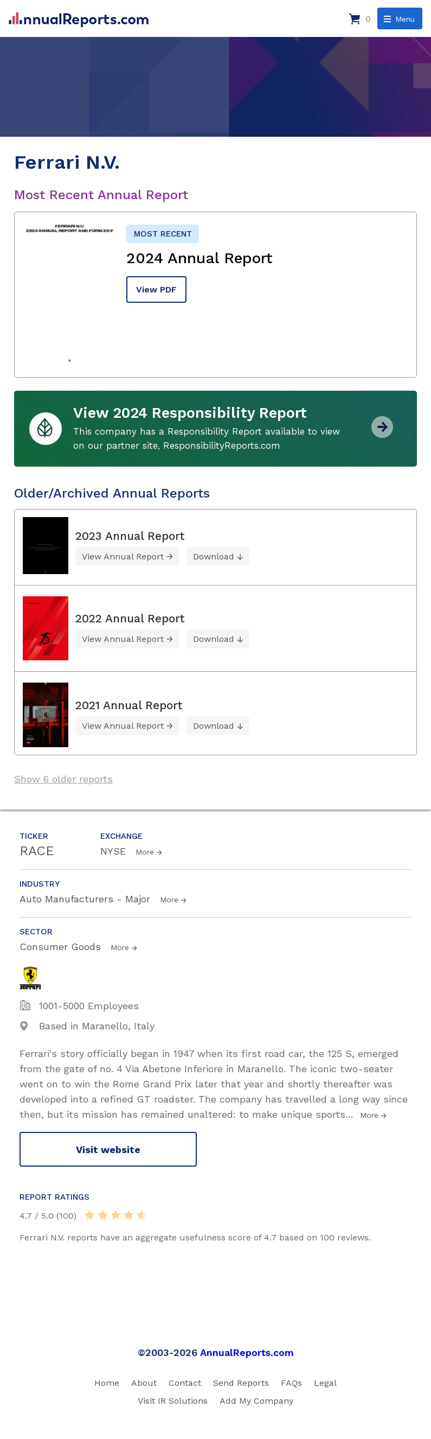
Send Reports (241, 1383)
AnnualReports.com (247, 1352)
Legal (325, 1383)
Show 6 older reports (63, 779)
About (144, 1383)
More (145, 852)
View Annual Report (123, 556)
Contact (185, 1383)
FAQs (291, 1383)
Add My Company (256, 1401)
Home (106, 1383)
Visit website (108, 1149)
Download (213, 556)
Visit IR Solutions (173, 1401)
